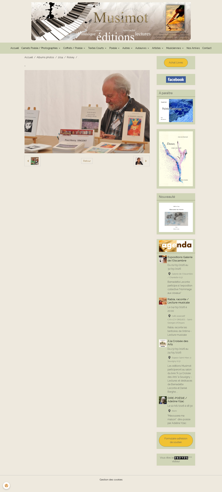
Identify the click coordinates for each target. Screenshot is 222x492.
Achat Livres (176, 63)
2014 (60, 58)
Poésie (113, 49)
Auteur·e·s (141, 49)
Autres (126, 49)
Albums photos (45, 58)
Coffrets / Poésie (73, 49)
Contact (207, 49)
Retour (87, 161)
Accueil (14, 49)
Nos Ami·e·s (193, 49)
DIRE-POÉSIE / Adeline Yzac (177, 404)
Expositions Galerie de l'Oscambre (180, 259)
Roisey (70, 58)
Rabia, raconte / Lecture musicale (179, 305)
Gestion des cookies (111, 487)
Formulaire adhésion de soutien (175, 448)
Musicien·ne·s (174, 49)
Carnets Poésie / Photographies (39, 49)
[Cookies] (6, 485)
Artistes (156, 49)
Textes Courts (96, 49)
